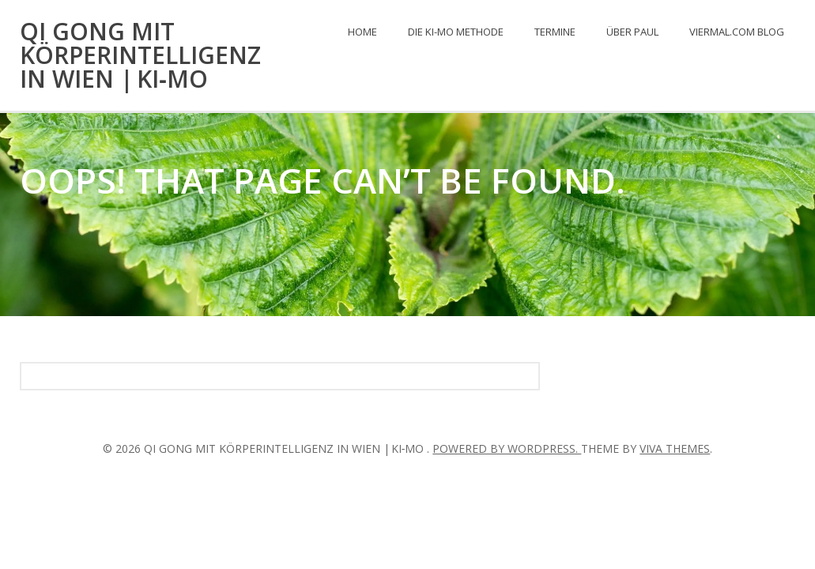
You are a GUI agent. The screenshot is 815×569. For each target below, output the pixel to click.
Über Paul (632, 31)
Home (362, 31)
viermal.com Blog (736, 31)
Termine (554, 31)
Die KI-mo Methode (456, 31)
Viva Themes (675, 448)
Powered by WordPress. (506, 448)
